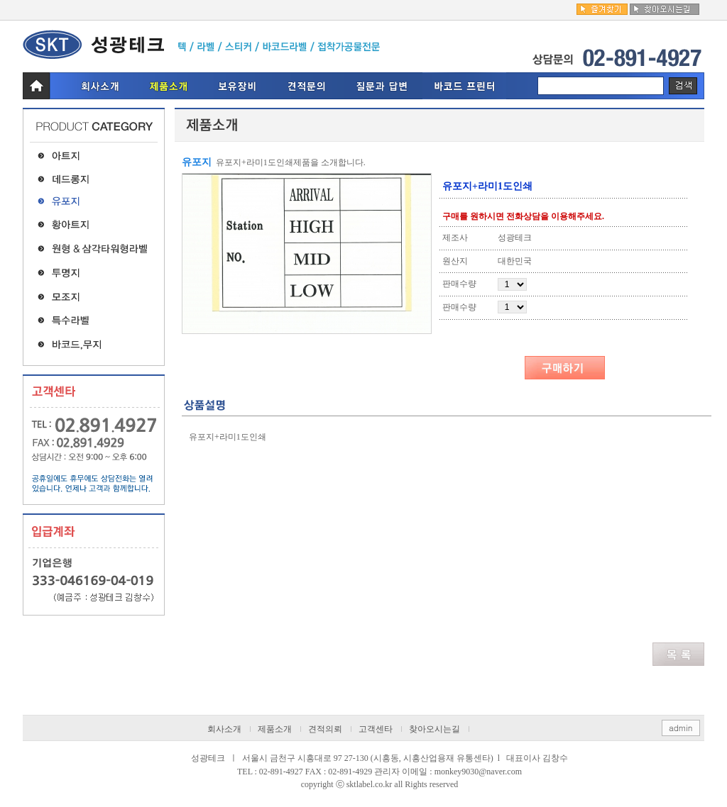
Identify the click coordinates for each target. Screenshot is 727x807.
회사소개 (224, 729)
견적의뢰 (325, 729)
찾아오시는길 (434, 729)
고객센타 (376, 729)
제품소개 (275, 729)
